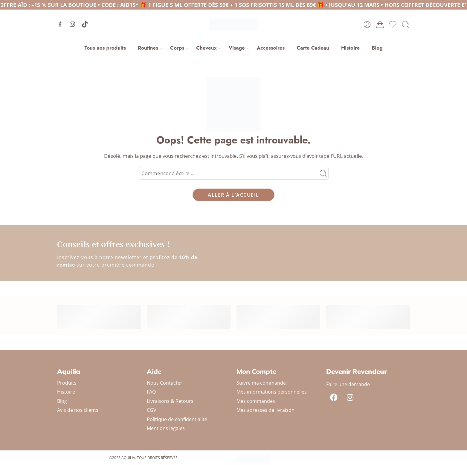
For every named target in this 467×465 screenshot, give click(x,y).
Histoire (350, 47)
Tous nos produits (105, 47)
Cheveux (206, 47)
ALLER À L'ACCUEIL (233, 195)
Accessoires (271, 47)
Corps (177, 47)
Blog (377, 47)
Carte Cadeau (313, 47)
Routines (148, 47)
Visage (237, 47)
